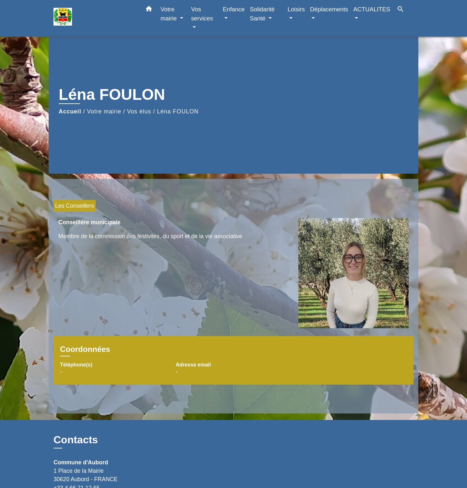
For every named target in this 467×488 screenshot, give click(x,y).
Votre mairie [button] (169, 14)
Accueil (70, 111)
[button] (149, 10)
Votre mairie (104, 111)
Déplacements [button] (329, 9)
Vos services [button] (202, 14)
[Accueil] (94, 18)
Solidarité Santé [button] (262, 14)
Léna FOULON (177, 111)
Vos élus (139, 111)
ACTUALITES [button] (371, 9)
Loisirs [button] (296, 9)
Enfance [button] (234, 9)
